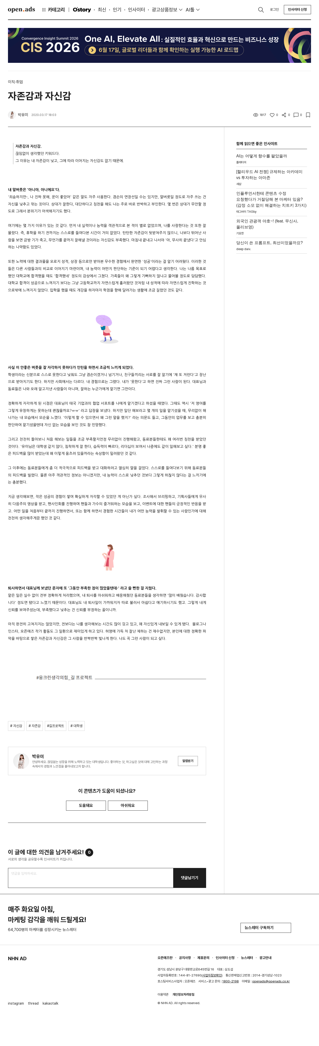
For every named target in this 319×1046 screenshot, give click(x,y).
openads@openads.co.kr (271, 981)
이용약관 (163, 994)
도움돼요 (86, 805)
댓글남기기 (189, 877)
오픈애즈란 (165, 958)
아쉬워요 (128, 805)
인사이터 (136, 10)
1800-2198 (230, 981)
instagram (16, 1003)
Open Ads (21, 10)
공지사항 (185, 958)
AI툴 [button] (190, 10)
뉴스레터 (247, 958)
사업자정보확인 (212, 975)
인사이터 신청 (297, 9)
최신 (102, 10)
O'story (82, 10)
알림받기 (187, 761)
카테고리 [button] (53, 10)
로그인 (274, 9)
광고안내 (265, 958)
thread (33, 1003)
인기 (117, 10)
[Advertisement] (271, 330)
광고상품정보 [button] (164, 10)
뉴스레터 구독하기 (266, 927)
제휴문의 (203, 958)
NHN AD (17, 958)
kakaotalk (50, 1003)
